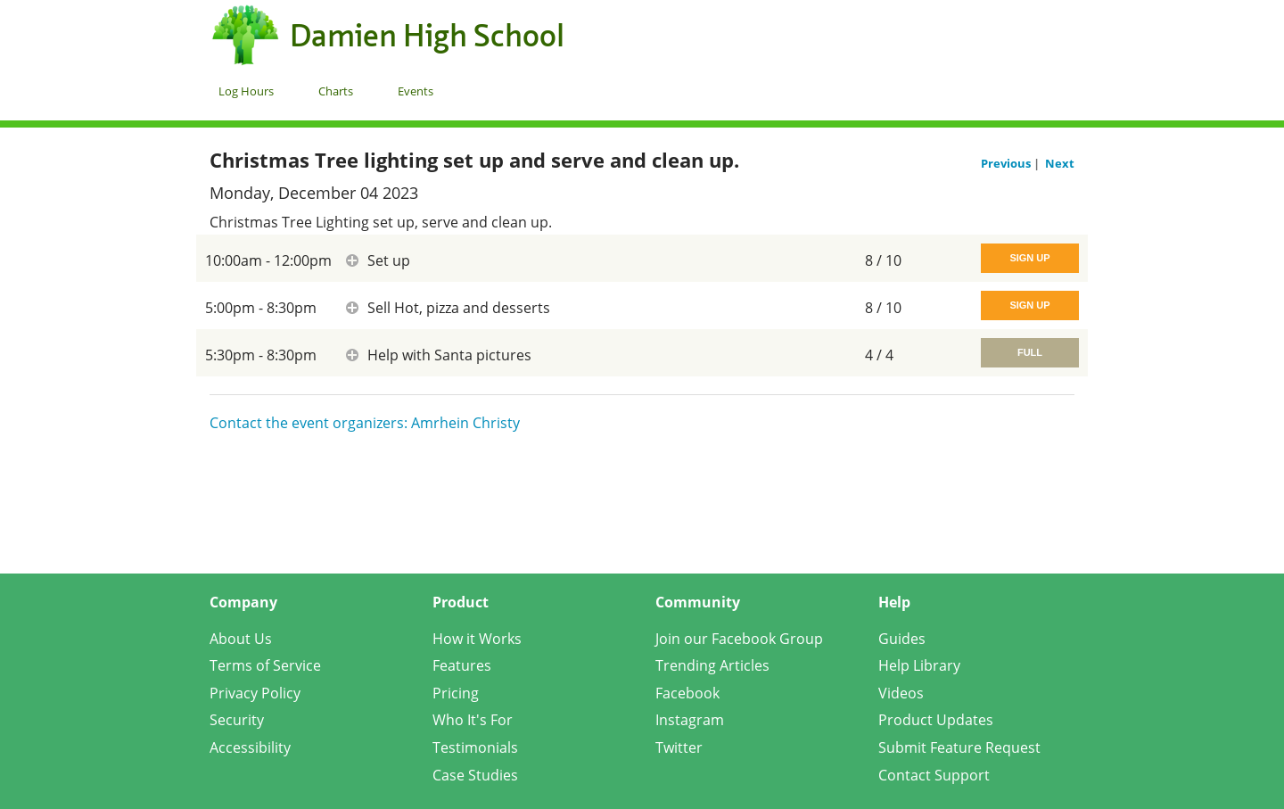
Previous (1007, 163)
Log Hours (246, 91)
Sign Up (1029, 257)
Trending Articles (712, 665)
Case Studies (475, 775)
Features (461, 665)
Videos (901, 693)
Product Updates (935, 720)
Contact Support (934, 775)
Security (237, 720)
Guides (902, 638)
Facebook (687, 693)
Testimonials (475, 747)
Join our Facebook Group (739, 638)
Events (415, 91)
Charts (335, 91)
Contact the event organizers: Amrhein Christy (365, 423)
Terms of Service (265, 665)
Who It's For (472, 720)
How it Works (477, 638)
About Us (241, 638)
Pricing (455, 693)
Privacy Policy (255, 693)
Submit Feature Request (959, 747)
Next (1059, 163)
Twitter (679, 747)
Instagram (689, 720)
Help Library (919, 665)
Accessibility (250, 747)
